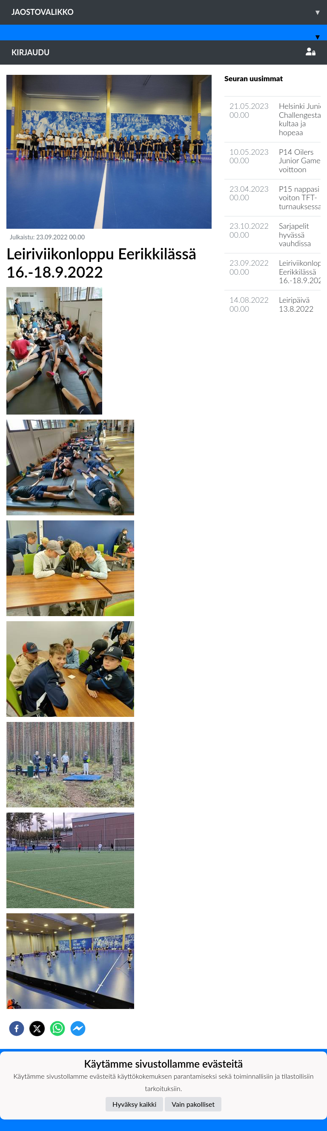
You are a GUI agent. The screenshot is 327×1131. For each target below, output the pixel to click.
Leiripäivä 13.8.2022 (296, 304)
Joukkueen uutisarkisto (267, 333)
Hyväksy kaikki (134, 1104)
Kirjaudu (163, 52)
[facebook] (16, 1028)
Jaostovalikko (169, 12)
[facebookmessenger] (78, 1028)
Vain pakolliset (193, 1104)
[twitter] (37, 1028)
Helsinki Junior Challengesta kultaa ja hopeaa (303, 119)
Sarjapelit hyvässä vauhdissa (295, 234)
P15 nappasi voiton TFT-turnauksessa (300, 197)
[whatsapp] (57, 1028)
